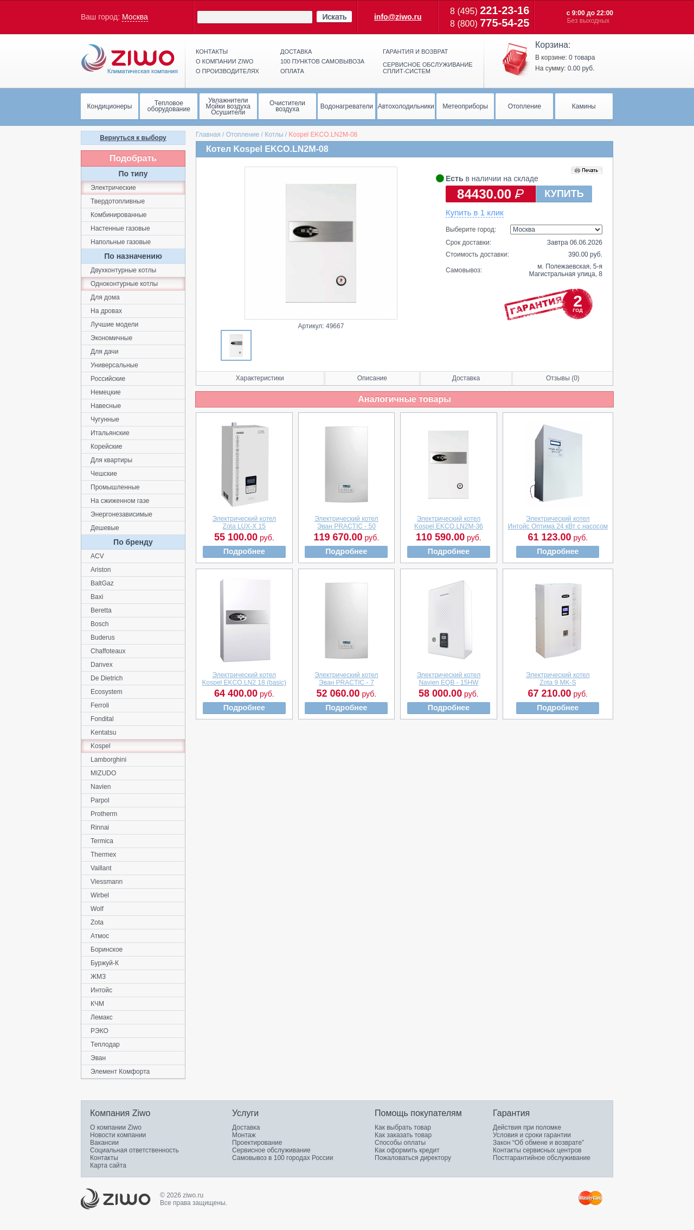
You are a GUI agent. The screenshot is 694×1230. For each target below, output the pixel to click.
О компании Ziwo (116, 1127)
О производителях (227, 71)
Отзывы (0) (563, 378)
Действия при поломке (527, 1127)
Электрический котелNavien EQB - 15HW (449, 678)
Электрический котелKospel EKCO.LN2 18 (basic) (244, 678)
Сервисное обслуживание (271, 1150)
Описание (372, 378)
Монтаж (244, 1135)
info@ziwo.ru (398, 16)
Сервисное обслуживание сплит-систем (428, 67)
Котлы (274, 134)
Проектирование (257, 1142)
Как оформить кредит (407, 1150)
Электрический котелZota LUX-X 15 (245, 522)
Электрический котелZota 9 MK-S (558, 678)
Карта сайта (108, 1165)
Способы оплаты (400, 1142)
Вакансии (104, 1142)
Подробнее (244, 551)
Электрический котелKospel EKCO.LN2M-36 (448, 522)
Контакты (212, 51)
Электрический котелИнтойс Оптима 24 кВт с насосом (558, 522)
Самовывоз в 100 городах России (282, 1158)
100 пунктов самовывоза (322, 61)
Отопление (243, 134)
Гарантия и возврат (415, 51)
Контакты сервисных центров (537, 1150)
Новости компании (118, 1135)
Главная (208, 134)
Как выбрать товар (403, 1127)
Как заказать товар (403, 1135)
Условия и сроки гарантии (532, 1135)
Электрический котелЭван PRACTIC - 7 (346, 678)
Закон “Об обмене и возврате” (538, 1142)
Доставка (296, 51)
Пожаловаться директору (413, 1158)
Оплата (292, 71)
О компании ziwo (224, 61)
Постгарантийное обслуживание (541, 1158)
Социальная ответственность (134, 1150)
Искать (334, 16)
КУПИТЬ (563, 193)
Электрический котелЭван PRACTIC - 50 (346, 522)
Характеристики (260, 378)
